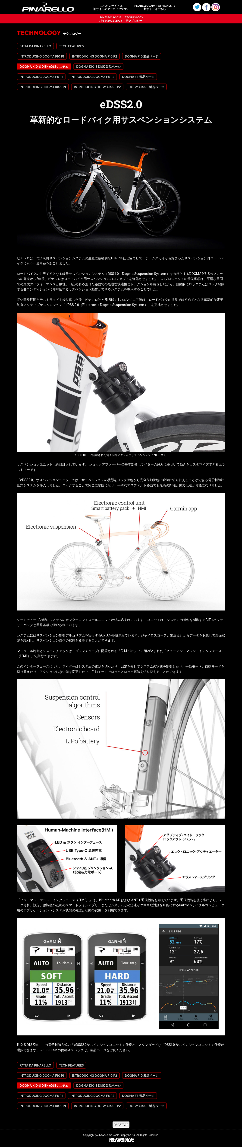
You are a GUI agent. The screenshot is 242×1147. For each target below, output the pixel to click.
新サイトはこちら (154, 7)
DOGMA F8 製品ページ (138, 77)
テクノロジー (134, 19)
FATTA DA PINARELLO (35, 46)
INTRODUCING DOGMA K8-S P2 (97, 87)
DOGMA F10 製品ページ (141, 56)
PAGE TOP (121, 1125)
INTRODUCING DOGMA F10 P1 (42, 56)
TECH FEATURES (71, 46)
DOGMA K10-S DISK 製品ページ (98, 66)
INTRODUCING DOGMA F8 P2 (92, 77)
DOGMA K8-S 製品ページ (146, 87)
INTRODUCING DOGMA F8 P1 (41, 77)
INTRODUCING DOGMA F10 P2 (94, 56)
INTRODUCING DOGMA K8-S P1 (43, 87)
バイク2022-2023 (110, 19)
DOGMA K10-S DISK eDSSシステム (44, 66)
